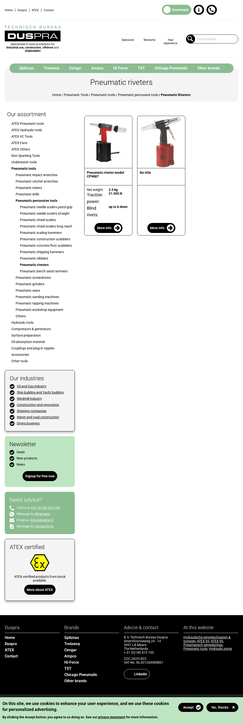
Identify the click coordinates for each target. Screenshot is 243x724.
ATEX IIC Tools (22, 136)
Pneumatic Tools (76, 95)
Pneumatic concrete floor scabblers (46, 245)
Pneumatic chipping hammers (42, 252)
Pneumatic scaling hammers (41, 233)
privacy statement (111, 717)
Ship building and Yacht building (40, 392)
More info (104, 228)
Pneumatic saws (28, 290)
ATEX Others (20, 149)
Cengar (75, 68)
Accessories (20, 355)
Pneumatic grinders (30, 284)
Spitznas (26, 68)
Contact (49, 10)
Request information (199, 10)
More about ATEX (40, 590)
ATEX (35, 10)
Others (21, 316)
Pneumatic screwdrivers (33, 278)
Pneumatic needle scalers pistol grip (46, 207)
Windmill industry (29, 399)
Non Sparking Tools (25, 156)
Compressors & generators (31, 329)
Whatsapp (42, 514)
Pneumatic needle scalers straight (45, 213)
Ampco (97, 68)
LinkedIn (140, 674)
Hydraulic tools (22, 322)
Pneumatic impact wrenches (36, 175)
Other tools (19, 361)
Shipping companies (32, 411)
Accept (188, 707)
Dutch (225, 10)
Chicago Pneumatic (171, 68)
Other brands (208, 68)
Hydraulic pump (220, 649)
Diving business (28, 423)
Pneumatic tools (103, 95)
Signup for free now (40, 476)
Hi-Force (120, 68)
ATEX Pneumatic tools (27, 123)
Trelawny (51, 68)
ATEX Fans (19, 143)
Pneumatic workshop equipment (39, 310)
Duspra (22, 10)
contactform (44, 526)
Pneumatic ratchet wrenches (37, 181)
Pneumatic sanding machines (37, 297)
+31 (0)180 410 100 (211, 10)
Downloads (180, 10)
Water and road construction (38, 417)
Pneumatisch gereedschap (203, 645)
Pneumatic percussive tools (138, 95)
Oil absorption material (28, 342)
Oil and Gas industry (32, 386)
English (234, 10)
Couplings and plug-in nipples (32, 348)
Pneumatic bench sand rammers (44, 271)
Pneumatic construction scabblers (45, 239)
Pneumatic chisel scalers (38, 220)
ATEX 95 (203, 641)
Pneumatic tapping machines (37, 303)
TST (141, 68)
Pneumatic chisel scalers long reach (46, 226)
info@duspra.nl (41, 520)
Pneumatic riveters (34, 265)
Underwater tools (24, 162)
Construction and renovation (38, 405)
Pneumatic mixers (29, 188)
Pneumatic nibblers (34, 258)
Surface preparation (26, 335)
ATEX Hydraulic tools (26, 130)
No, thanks (220, 707)
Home (9, 10)
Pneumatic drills (27, 194)
